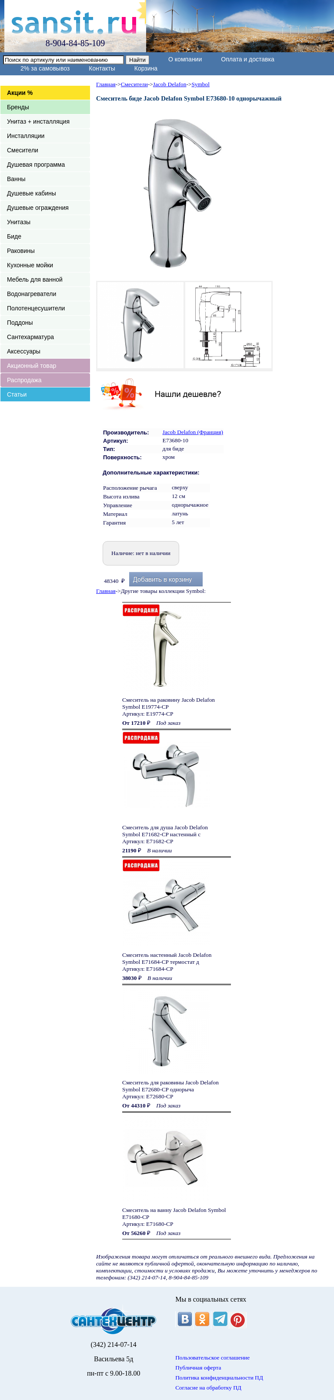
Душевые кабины (31, 193)
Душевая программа (36, 164)
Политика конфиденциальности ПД (219, 1377)
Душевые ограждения (38, 207)
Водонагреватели (31, 293)
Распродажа (24, 380)
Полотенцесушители (36, 308)
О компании (185, 59)
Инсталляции (25, 135)
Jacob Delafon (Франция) (193, 432)
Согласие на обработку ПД (208, 1387)
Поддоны (20, 322)
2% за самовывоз (45, 68)
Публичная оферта (198, 1367)
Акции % (20, 92)
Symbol (200, 84)
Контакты (102, 68)
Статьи (17, 394)
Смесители (22, 150)
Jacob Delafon (170, 84)
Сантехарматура (30, 336)
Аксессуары (23, 351)
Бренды (18, 107)
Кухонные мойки (30, 265)
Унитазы (18, 222)
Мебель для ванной (35, 279)
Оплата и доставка (247, 59)
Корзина (145, 68)
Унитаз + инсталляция (38, 121)
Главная (106, 84)
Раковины (21, 250)
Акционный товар (31, 365)
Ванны (16, 178)
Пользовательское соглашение (212, 1357)
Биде (14, 236)
